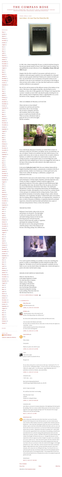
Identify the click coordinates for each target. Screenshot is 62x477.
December (4, 40)
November (4, 63)
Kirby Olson (25, 303)
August (3, 44)
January (3, 59)
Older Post (58, 466)
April (3, 53)
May (3, 32)
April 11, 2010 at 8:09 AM (30, 400)
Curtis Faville (26, 334)
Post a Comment (23, 463)
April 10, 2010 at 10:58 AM (31, 307)
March (3, 36)
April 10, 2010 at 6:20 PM (30, 348)
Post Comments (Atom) (30, 469)
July (3, 46)
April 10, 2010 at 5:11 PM (30, 330)
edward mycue (26, 417)
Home (40, 466)
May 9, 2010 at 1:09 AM (30, 460)
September (4, 65)
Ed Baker (25, 311)
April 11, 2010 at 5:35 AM (30, 372)
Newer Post (22, 466)
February (4, 38)
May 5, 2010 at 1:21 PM (29, 413)
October (3, 34)
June (3, 49)
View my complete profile (9, 337)
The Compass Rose (31, 7)
